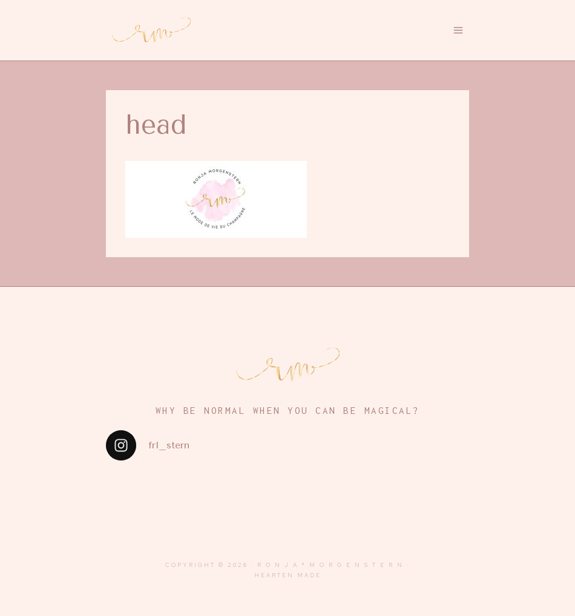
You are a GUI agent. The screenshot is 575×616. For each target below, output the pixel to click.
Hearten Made (287, 575)
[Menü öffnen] (458, 30)
